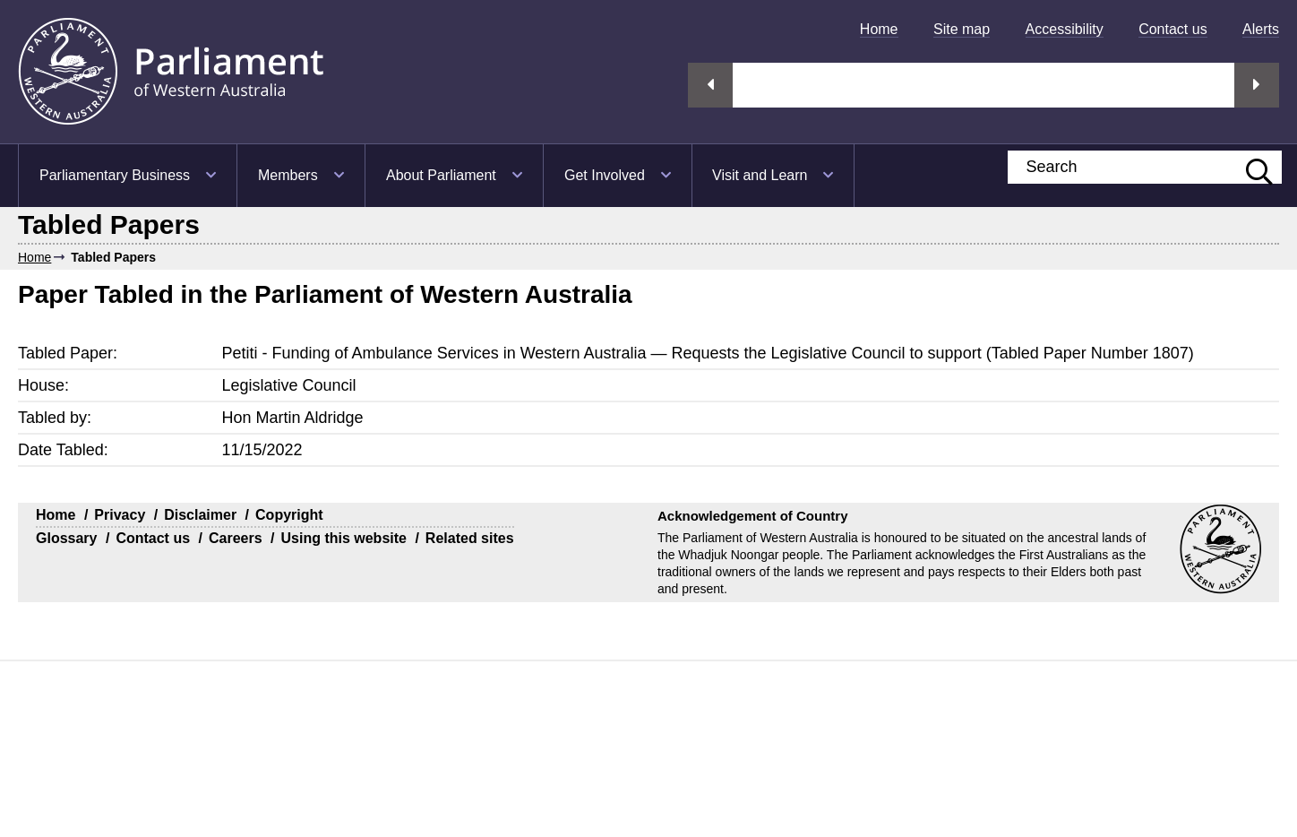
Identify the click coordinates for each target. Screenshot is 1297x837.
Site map (961, 29)
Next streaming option (1256, 85)
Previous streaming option (710, 85)
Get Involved (604, 175)
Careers (235, 538)
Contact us (1172, 29)
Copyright (289, 514)
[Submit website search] (1250, 167)
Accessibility (1065, 29)
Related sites (469, 538)
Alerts (1260, 29)
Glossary (66, 538)
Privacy (119, 514)
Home (879, 29)
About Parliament (441, 175)
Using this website (343, 538)
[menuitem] (879, 29)
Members (288, 175)
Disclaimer (200, 514)
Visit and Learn (759, 175)
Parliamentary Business (114, 175)
